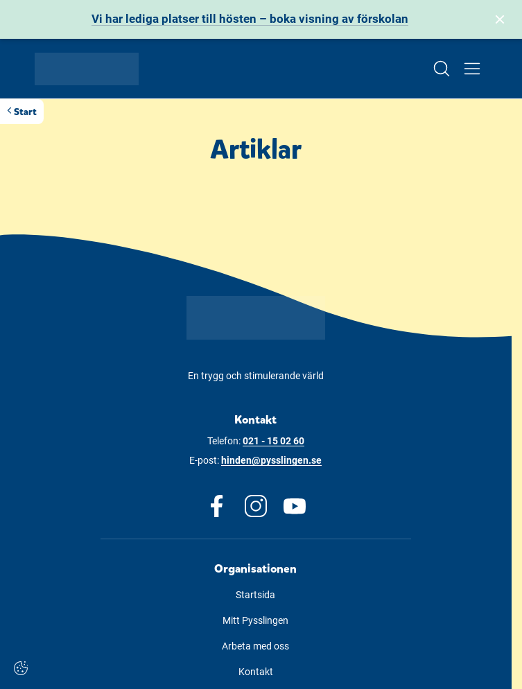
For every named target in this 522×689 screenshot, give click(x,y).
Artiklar (256, 149)
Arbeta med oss (255, 646)
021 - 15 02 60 (273, 440)
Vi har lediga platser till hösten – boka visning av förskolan (250, 19)
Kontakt (255, 671)
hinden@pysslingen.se (271, 460)
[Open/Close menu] (472, 68)
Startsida (255, 594)
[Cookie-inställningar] (21, 668)
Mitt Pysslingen (255, 620)
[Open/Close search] (441, 68)
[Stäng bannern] (500, 19)
